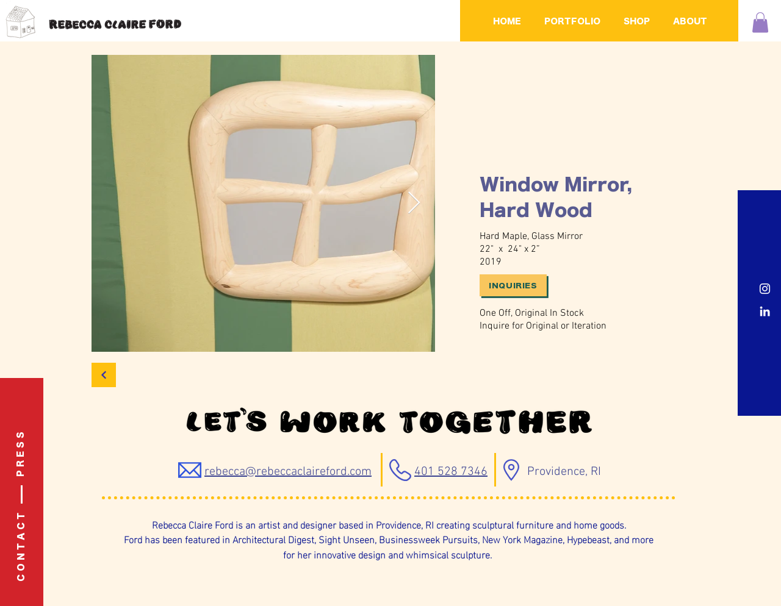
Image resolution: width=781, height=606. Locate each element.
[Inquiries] (513, 285)
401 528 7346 (451, 472)
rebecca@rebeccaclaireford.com (288, 472)
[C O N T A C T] (22, 547)
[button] (760, 22)
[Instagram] (765, 289)
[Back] (104, 375)
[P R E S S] (21, 454)
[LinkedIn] (765, 311)
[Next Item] (414, 203)
